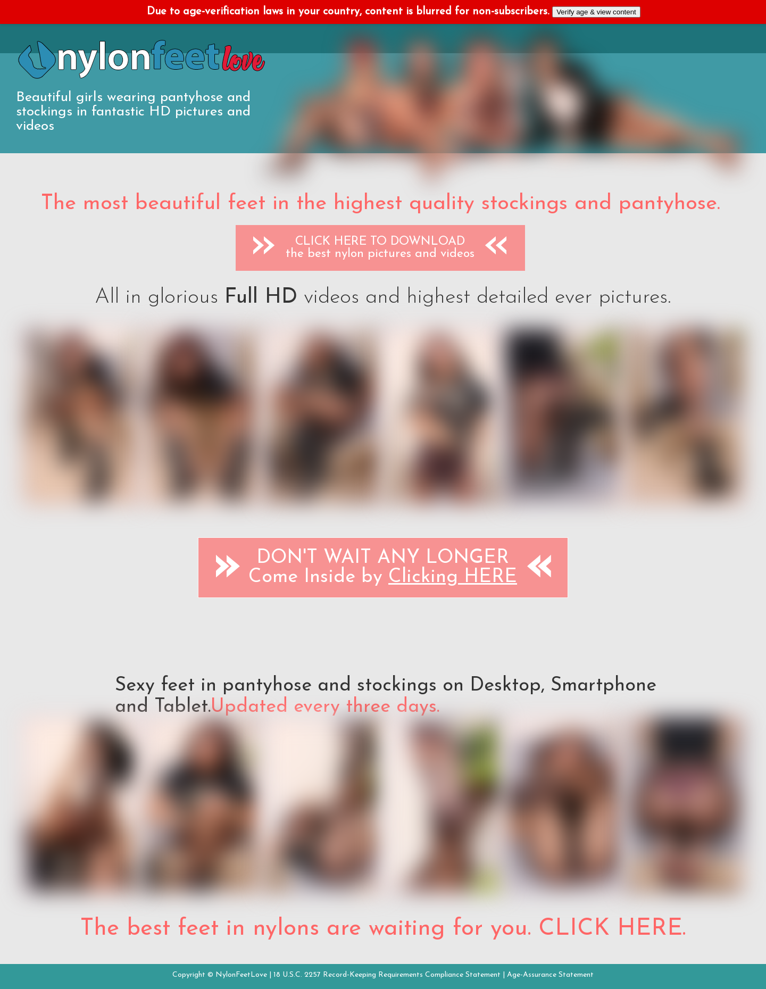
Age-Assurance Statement (550, 975)
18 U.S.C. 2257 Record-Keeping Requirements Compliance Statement (387, 975)
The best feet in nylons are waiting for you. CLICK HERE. (383, 929)
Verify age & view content (596, 12)
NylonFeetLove (241, 975)
